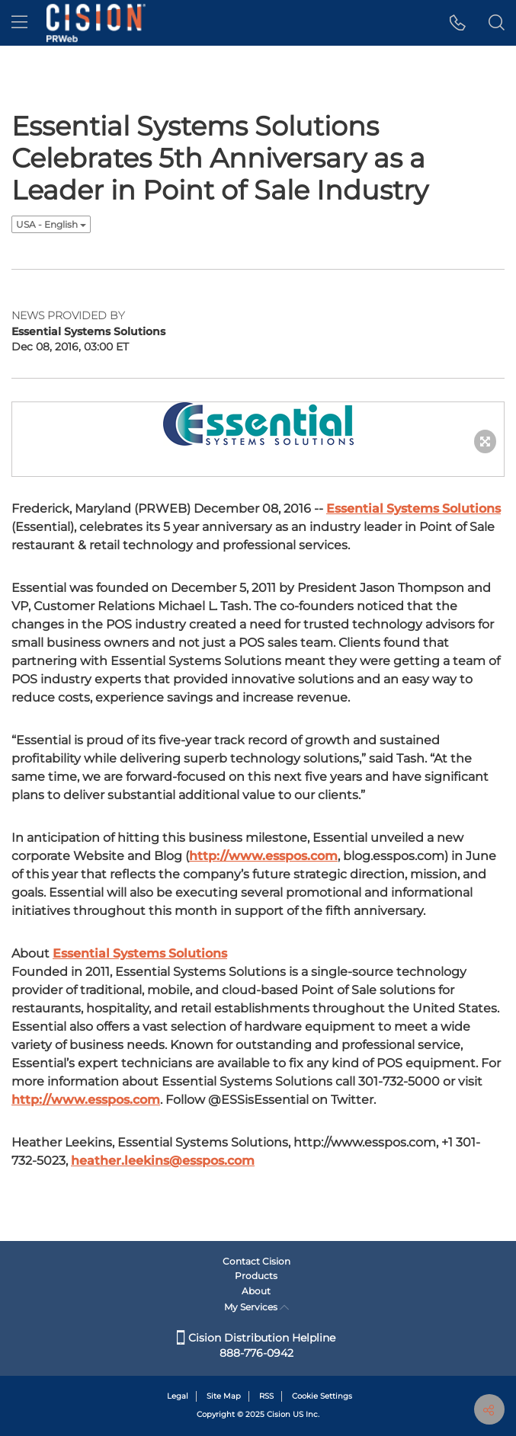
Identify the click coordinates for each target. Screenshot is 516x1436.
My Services (256, 1307)
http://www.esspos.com (263, 856)
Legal (177, 1396)
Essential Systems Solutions (413, 508)
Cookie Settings (322, 1396)
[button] (457, 23)
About (256, 1291)
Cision (278, 1414)
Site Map (224, 1396)
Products (256, 1275)
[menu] (19, 23)
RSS (266, 1396)
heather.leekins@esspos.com (163, 1160)
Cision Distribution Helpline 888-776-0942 (256, 1345)
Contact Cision (256, 1261)
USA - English (51, 224)
